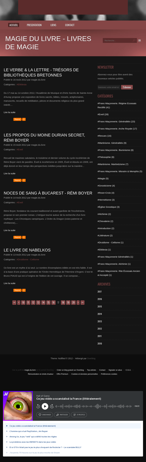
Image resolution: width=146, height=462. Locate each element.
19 (68, 302)
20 (73, 302)
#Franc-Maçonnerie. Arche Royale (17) (117, 128)
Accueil (13, 25)
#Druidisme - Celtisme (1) (111, 242)
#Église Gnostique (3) (108, 207)
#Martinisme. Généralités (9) (112, 143)
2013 (100, 321)
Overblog (91, 358)
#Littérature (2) (105, 235)
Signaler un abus (115, 370)
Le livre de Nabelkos (27, 250)
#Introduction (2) (106, 228)
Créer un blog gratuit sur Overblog (70, 370)
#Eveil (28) (103, 114)
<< (14, 302)
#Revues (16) (104, 136)
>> (82, 302)
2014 (100, 313)
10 (23, 302)
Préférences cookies (109, 374)
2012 (100, 328)
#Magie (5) (103, 178)
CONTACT (69, 25)
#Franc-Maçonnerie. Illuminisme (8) (115, 150)
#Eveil (20, 149)
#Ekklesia (22, 84)
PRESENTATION (34, 25)
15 (48, 302)
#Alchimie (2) (104, 214)
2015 (100, 306)
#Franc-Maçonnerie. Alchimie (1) (114, 264)
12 (33, 302)
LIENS (53, 25)
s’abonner (44, 414)
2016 (100, 299)
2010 (100, 343)
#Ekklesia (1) (104, 249)
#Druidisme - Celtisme (28, 259)
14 (43, 302)
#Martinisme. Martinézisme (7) (113, 164)
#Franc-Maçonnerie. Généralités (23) (116, 121)
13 (38, 302)
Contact (102, 370)
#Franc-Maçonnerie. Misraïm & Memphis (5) (120, 171)
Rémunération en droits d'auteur (40, 374)
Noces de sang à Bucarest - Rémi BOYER (48, 193)
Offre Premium (62, 374)
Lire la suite (9, 112)
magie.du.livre (30, 370)
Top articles (91, 370)
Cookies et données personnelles (84, 374)
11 (28, 302)
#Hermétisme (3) (106, 199)
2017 (100, 291)
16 (53, 302)
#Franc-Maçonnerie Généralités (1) (115, 256)
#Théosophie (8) (106, 157)
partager (62, 414)
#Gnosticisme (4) (106, 185)
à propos (79, 414)
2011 (100, 336)
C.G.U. (128, 370)
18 (63, 302)
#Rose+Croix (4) (106, 192)
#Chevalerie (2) (105, 221)
